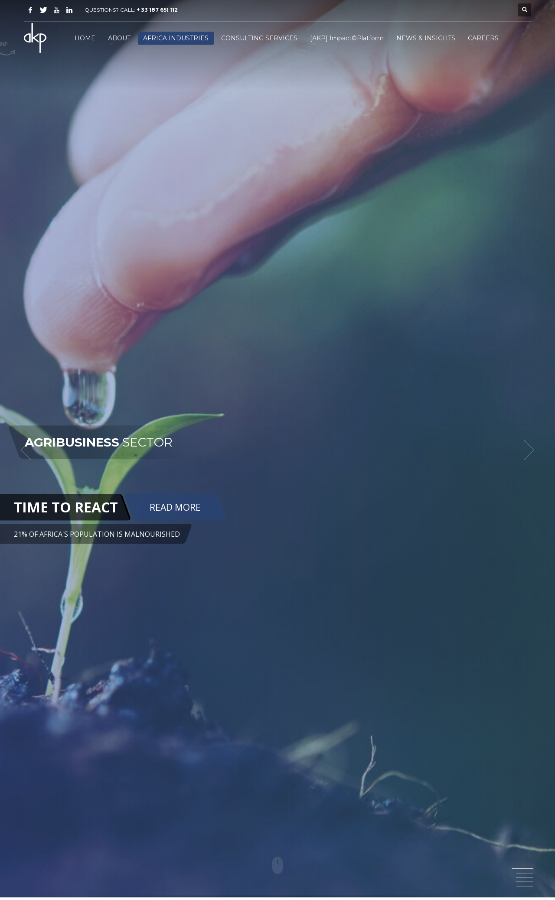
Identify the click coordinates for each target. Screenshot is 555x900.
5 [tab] (524, 886)
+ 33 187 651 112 (157, 10)
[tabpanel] (277, 450)
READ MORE (175, 507)
